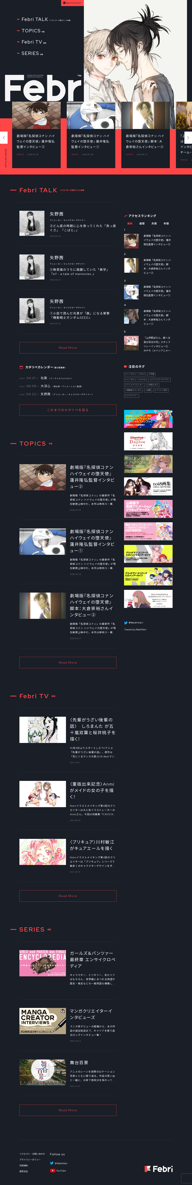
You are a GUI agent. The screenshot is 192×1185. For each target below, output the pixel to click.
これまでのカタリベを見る (68, 410)
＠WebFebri (61, 1163)
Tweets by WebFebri (135, 629)
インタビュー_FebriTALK (137, 379)
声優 (152, 374)
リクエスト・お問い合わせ (32, 1154)
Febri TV (34, 42)
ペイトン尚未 (161, 390)
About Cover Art (73, 3)
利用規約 (23, 1165)
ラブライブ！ (132, 395)
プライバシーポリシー (30, 1159)
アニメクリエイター (161, 379)
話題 (149, 390)
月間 (154, 223)
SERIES (32, 53)
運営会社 (23, 1171)
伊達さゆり (153, 385)
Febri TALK (46, 19)
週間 (142, 223)
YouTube (61, 1170)
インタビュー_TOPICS (136, 374)
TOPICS (33, 31)
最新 (130, 223)
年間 (166, 223)
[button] (188, 138)
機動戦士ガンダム (134, 390)
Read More (68, 348)
